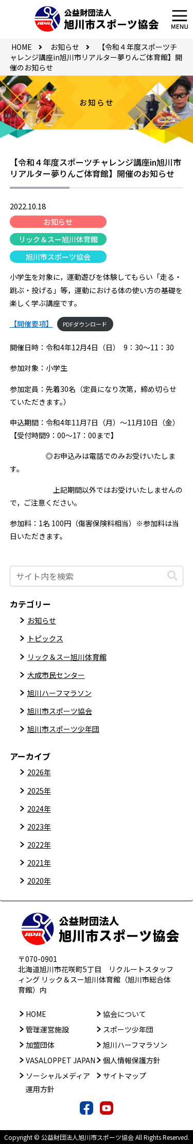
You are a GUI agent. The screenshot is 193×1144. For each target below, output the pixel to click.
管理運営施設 (47, 1029)
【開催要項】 (31, 323)
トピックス (45, 638)
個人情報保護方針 (132, 1060)
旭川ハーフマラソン (59, 693)
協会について (124, 1014)
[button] (172, 576)
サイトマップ (124, 1075)
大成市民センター (56, 675)
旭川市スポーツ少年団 (63, 729)
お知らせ (58, 222)
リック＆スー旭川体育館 (58, 239)
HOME (36, 1014)
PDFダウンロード (85, 324)
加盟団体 (40, 1045)
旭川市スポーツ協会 (58, 257)
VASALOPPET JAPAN (60, 1060)
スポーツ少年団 (128, 1029)
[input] (97, 576)
